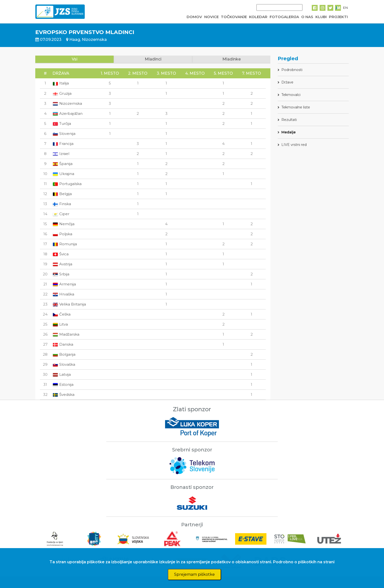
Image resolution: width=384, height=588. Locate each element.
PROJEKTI (338, 16)
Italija (60, 83)
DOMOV (194, 16)
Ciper (60, 214)
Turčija (61, 123)
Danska (62, 344)
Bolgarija (63, 354)
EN (345, 8)
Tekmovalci (290, 95)
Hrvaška (63, 294)
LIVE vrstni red (294, 144)
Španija (62, 163)
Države (287, 82)
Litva (60, 324)
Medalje (288, 132)
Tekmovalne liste (295, 107)
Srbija (60, 274)
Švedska (63, 394)
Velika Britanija (69, 304)
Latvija (61, 374)
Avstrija (62, 264)
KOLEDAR (258, 16)
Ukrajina (63, 173)
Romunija (64, 244)
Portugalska (67, 183)
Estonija (62, 384)
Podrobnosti (291, 70)
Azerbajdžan (67, 113)
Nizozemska (67, 103)
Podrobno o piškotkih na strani (304, 562)
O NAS (307, 16)
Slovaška (63, 364)
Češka (61, 314)
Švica (60, 254)
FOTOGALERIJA (284, 16)
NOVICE (211, 16)
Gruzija (62, 93)
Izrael (60, 153)
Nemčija (63, 224)
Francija (62, 143)
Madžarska (65, 334)
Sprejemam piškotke (194, 574)
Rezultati (289, 120)
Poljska (62, 234)
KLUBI (321, 16)
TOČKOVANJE (234, 16)
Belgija (62, 193)
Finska (61, 203)
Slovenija (63, 133)
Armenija (64, 284)
